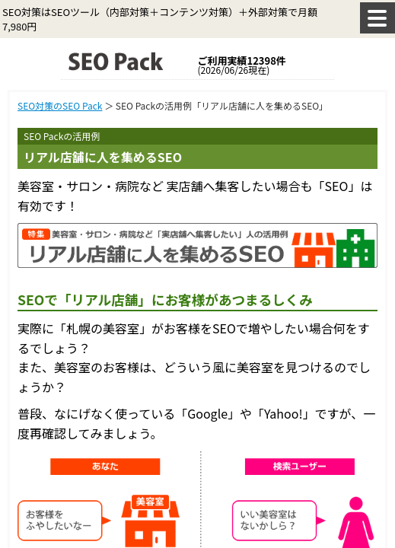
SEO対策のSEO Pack (60, 105)
